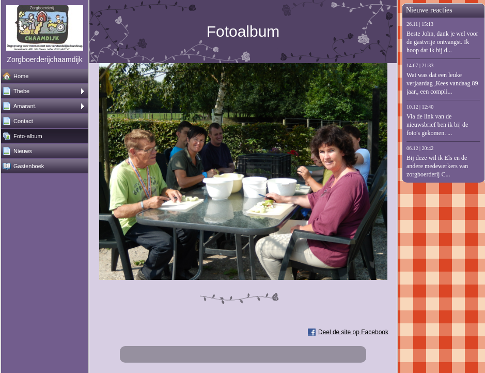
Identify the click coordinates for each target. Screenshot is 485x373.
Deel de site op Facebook (353, 332)
